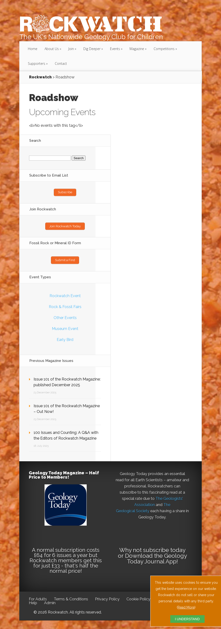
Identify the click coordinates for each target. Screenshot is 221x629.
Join (71, 48)
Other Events (65, 316)
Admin (49, 602)
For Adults (38, 598)
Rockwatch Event (65, 295)
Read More (186, 607)
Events (115, 48)
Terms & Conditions (71, 598)
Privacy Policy (107, 598)
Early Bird (65, 338)
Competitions (164, 48)
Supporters (36, 63)
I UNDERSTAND (187, 619)
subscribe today (164, 549)
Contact (61, 63)
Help (33, 602)
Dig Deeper (91, 48)
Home (32, 48)
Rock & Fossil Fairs (65, 306)
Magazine (137, 48)
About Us (52, 48)
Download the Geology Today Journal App (156, 557)
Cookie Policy (138, 598)
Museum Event (65, 327)
